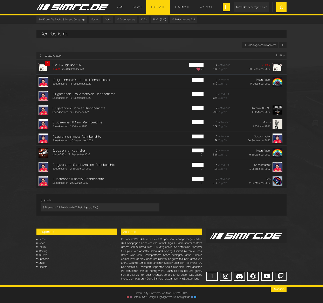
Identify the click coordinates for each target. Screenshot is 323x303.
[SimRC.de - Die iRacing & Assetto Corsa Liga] (72, 7)
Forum (42, 247)
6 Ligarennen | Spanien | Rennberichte (79, 108)
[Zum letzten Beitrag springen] (277, 67)
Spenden (44, 259)
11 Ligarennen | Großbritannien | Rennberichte (84, 94)
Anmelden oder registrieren (251, 7)
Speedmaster (60, 83)
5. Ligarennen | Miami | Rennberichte (77, 122)
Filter (280, 55)
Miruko (266, 122)
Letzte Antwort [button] (53, 55)
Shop (41, 263)
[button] (283, 45)
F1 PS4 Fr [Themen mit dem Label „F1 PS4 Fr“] (197, 79)
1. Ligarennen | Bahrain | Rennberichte (78, 179)
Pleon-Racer (263, 79)
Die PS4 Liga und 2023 (68, 65)
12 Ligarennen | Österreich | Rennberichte (81, 80)
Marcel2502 (59, 154)
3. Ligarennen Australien (69, 150)
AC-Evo (43, 255)
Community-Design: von (161, 297)
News (42, 243)
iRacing (43, 251)
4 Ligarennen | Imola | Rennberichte (77, 136)
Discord (43, 267)
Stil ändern (278, 289)
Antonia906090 (261, 108)
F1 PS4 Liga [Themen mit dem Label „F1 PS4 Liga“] (196, 65)
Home (42, 239)
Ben (268, 179)
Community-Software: (161, 293)
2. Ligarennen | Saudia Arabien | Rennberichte (84, 165)
